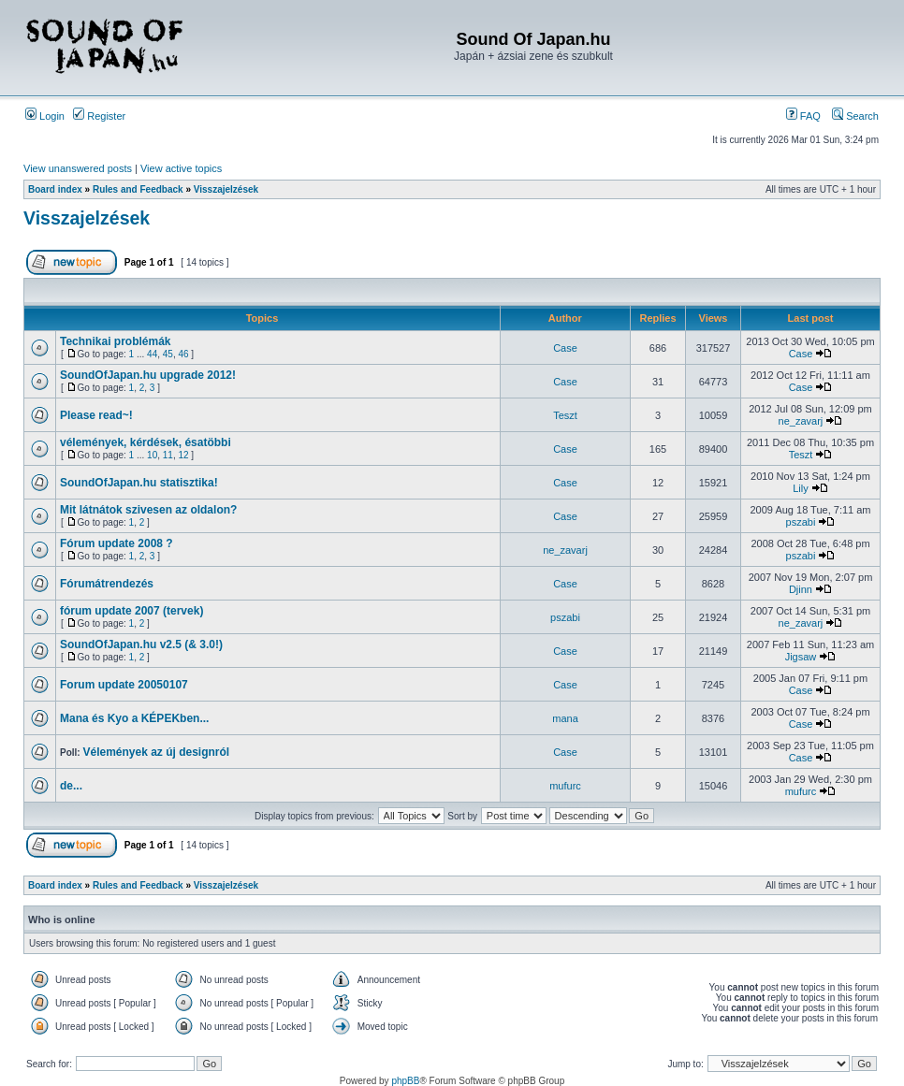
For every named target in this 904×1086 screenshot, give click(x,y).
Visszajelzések (226, 189)
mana (565, 718)
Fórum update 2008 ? (116, 543)
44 (152, 354)
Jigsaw (801, 656)
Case (565, 348)
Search (855, 116)
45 (168, 354)
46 (183, 354)
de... (71, 785)
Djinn (800, 589)
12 (183, 455)
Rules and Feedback (138, 189)
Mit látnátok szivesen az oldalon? (148, 509)
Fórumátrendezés (106, 583)
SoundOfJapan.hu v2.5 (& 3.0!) (141, 644)
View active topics (181, 168)
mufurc (565, 785)
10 (152, 455)
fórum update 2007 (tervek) (131, 610)
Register (99, 116)
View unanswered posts (77, 168)
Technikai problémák (115, 341)
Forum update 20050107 (124, 684)
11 (168, 455)
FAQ (803, 116)
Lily (801, 488)
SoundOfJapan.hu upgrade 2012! (148, 375)
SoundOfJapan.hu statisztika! (139, 482)
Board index (55, 189)
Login (45, 116)
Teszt (565, 415)
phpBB (405, 1081)
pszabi (801, 522)
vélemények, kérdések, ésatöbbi (145, 442)
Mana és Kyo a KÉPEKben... (134, 718)
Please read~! (96, 415)
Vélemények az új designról (155, 752)
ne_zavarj (801, 421)
